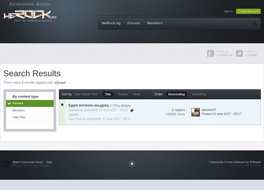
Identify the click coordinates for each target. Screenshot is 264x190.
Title (108, 94)
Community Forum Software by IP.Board (235, 162)
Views (136, 94)
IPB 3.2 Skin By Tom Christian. (32, 165)
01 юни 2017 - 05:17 (116, 119)
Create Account (248, 11)
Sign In (228, 11)
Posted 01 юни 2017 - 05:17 (222, 114)
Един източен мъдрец (89, 105)
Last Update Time (86, 94)
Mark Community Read (28, 162)
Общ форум (122, 105)
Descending (176, 94)
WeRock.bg (111, 23)
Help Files (19, 117)
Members (155, 23)
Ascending (199, 94)
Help (49, 162)
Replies (123, 94)
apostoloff (91, 110)
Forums (134, 23)
